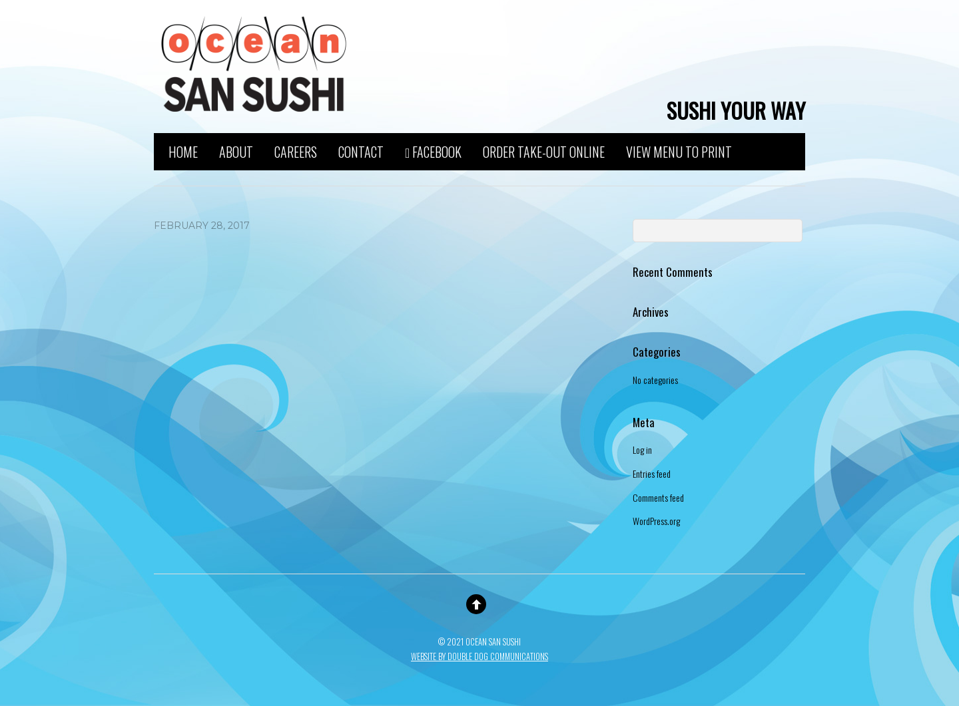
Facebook (433, 151)
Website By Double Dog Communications (479, 656)
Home (183, 150)
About (236, 150)
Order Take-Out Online (544, 150)
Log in (642, 449)
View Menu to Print (679, 150)
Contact (361, 150)
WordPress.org (656, 521)
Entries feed (652, 473)
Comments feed (658, 497)
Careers (295, 150)
